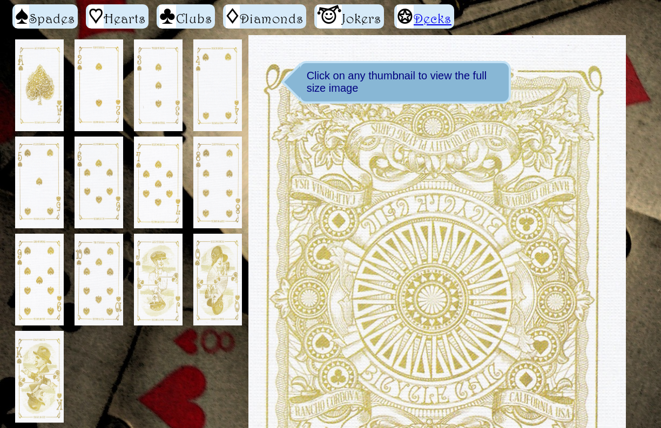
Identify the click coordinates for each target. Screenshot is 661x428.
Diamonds (264, 16)
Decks (432, 18)
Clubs (185, 16)
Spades (45, 16)
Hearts (117, 16)
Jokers (349, 16)
